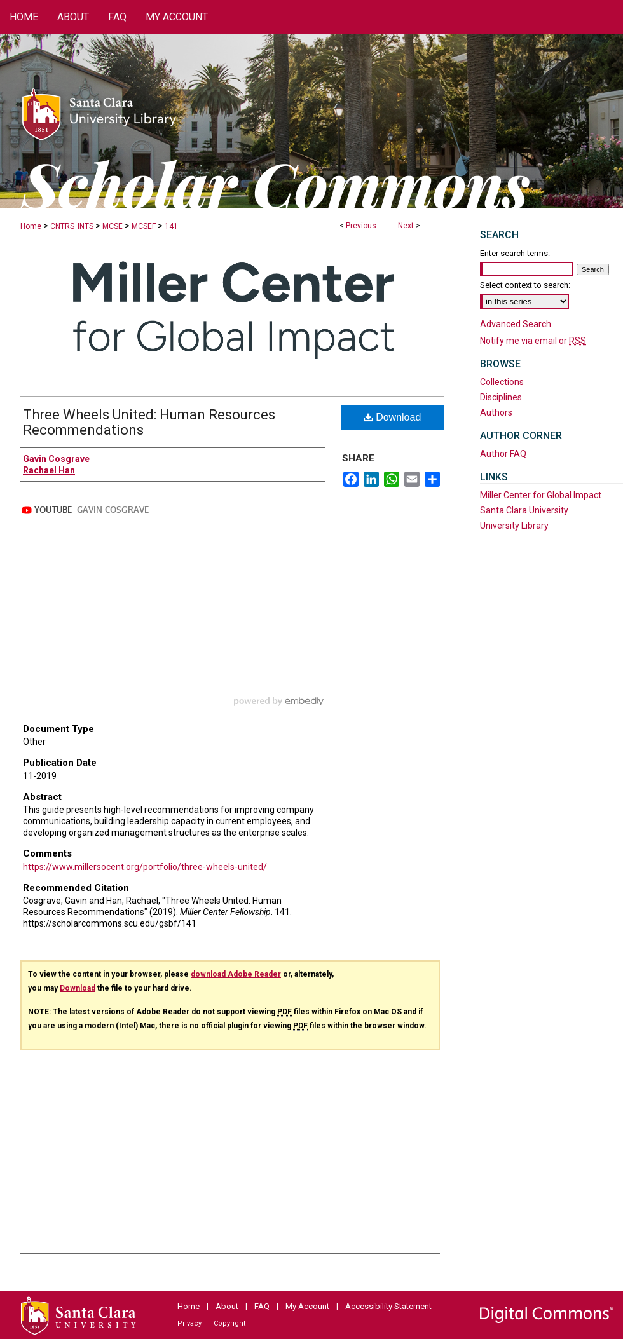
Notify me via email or (533, 341)
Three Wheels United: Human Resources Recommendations (149, 422)
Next (406, 225)
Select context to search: (525, 285)
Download (392, 417)
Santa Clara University (524, 510)
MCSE (112, 226)
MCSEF (144, 226)
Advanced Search (515, 324)
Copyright (229, 1323)
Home (30, 226)
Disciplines (501, 397)
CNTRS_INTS (71, 226)
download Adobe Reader (236, 974)
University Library (514, 525)
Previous (361, 225)
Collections (502, 382)
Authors (496, 412)
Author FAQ (503, 454)
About (227, 1306)
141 (171, 226)
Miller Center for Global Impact (540, 495)
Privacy (189, 1323)
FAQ (262, 1306)
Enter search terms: (515, 253)
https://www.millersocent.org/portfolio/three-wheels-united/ (145, 867)
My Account (307, 1306)
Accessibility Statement (388, 1306)
